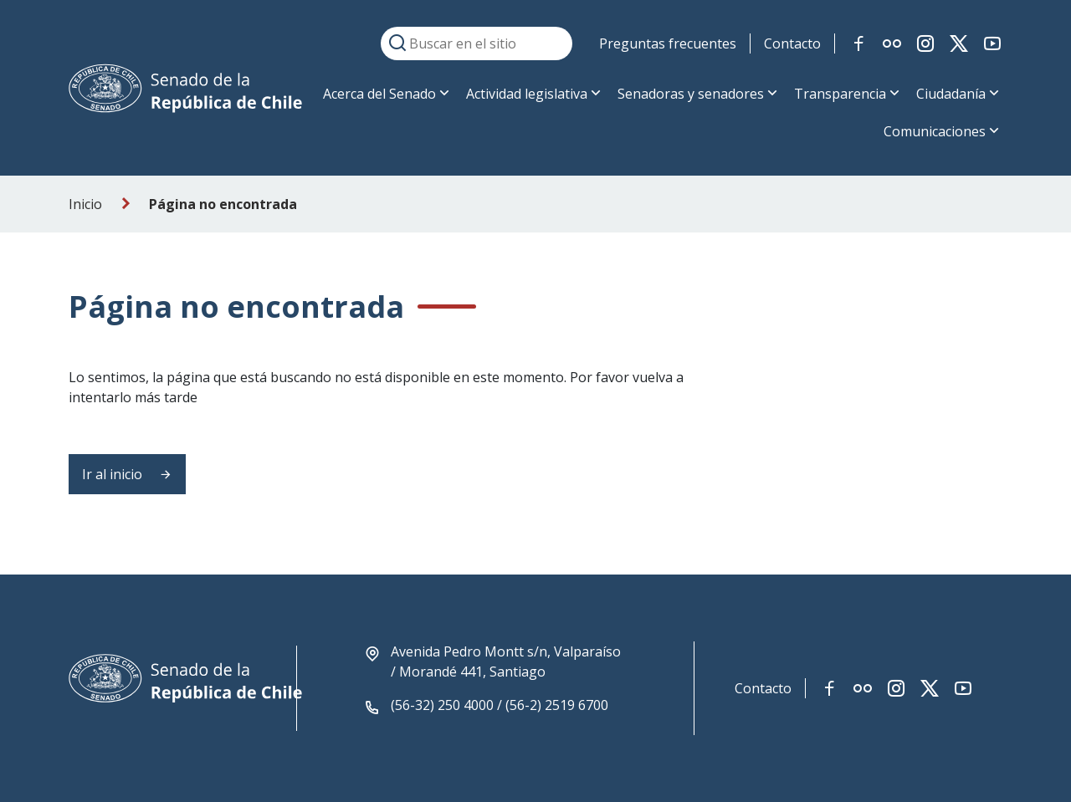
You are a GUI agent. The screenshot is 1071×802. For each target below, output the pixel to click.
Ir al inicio (127, 474)
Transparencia (840, 93)
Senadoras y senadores (690, 93)
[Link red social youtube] (992, 43)
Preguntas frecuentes (667, 43)
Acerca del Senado (379, 93)
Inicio (85, 204)
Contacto (792, 43)
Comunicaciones (935, 131)
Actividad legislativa (526, 93)
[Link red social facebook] (858, 43)
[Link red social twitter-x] (959, 43)
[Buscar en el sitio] (476, 43)
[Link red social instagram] (925, 43)
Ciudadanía (951, 93)
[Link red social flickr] (892, 43)
